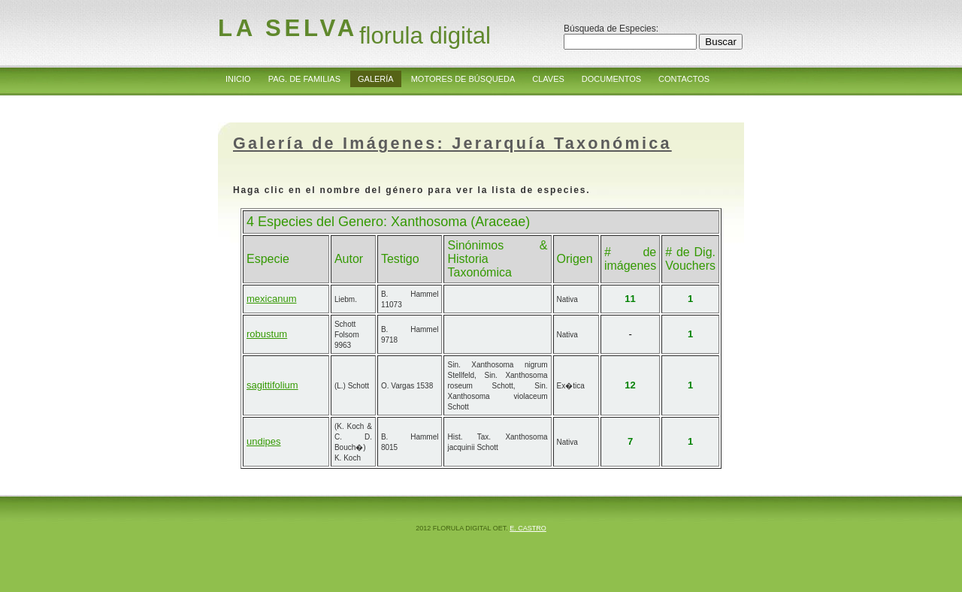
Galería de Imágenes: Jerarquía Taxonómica (452, 143)
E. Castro (528, 528)
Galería (376, 78)
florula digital (425, 36)
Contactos (683, 78)
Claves (548, 78)
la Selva (288, 28)
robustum (267, 334)
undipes (264, 441)
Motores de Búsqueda (463, 78)
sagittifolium (272, 385)
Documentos (611, 78)
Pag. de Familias (304, 78)
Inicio (238, 78)
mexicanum (271, 298)
